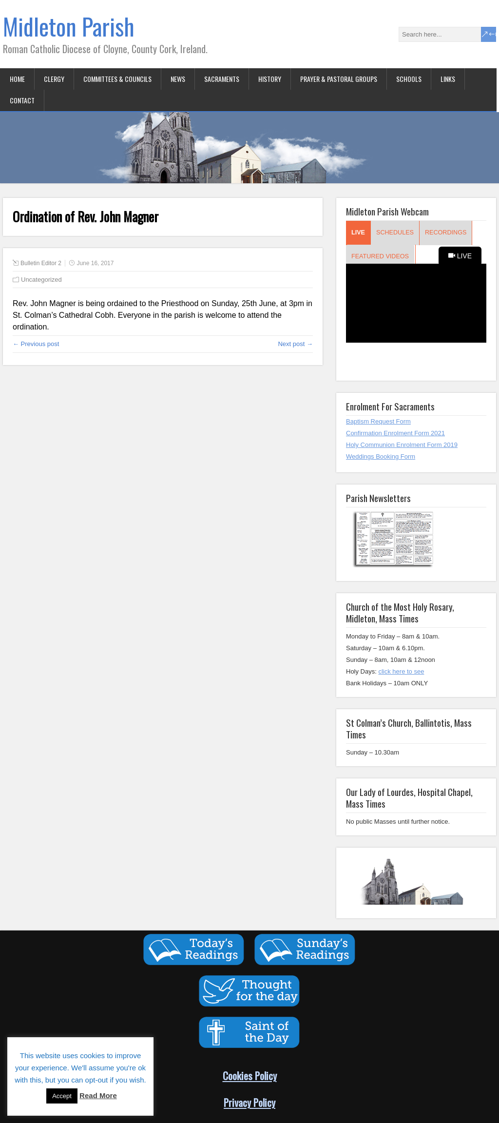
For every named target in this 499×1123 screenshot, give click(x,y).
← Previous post (36, 344)
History (269, 79)
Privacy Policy (249, 1102)
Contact (22, 100)
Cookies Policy (250, 1075)
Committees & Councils (117, 79)
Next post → (295, 344)
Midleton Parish (68, 26)
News (178, 79)
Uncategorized (41, 279)
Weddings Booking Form (380, 456)
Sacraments (221, 79)
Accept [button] (62, 1096)
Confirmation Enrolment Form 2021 (395, 433)
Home (17, 79)
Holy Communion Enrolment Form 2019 (402, 444)
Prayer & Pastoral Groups (338, 79)
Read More (98, 1095)
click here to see (401, 671)
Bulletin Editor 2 (40, 263)
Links (448, 79)
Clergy (54, 79)
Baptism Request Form (378, 421)
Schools (409, 79)
